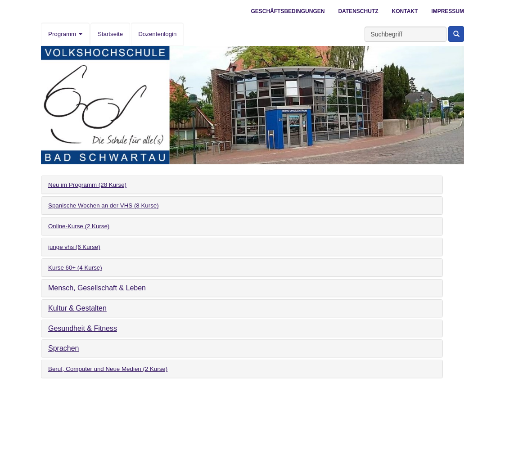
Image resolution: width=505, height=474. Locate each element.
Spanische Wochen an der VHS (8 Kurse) (103, 205)
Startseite (110, 34)
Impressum (447, 11)
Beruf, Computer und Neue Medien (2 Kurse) (107, 369)
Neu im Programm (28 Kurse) (87, 184)
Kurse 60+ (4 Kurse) (75, 267)
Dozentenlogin (157, 34)
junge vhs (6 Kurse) (74, 247)
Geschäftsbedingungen (288, 11)
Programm (65, 34)
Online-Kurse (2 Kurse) (78, 226)
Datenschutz (358, 11)
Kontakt (405, 11)
